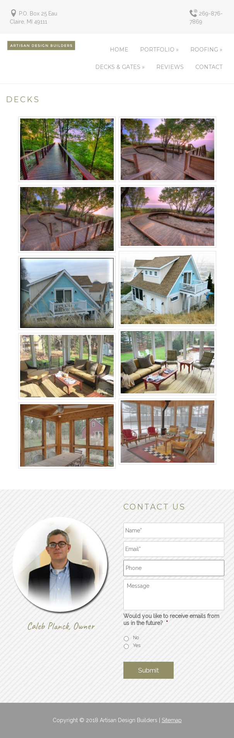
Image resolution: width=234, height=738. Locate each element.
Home (119, 49)
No (136, 637)
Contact (208, 67)
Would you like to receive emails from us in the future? (171, 619)
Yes (136, 645)
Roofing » (206, 49)
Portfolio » (159, 49)
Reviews (170, 67)
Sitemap (172, 720)
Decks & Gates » (120, 67)
